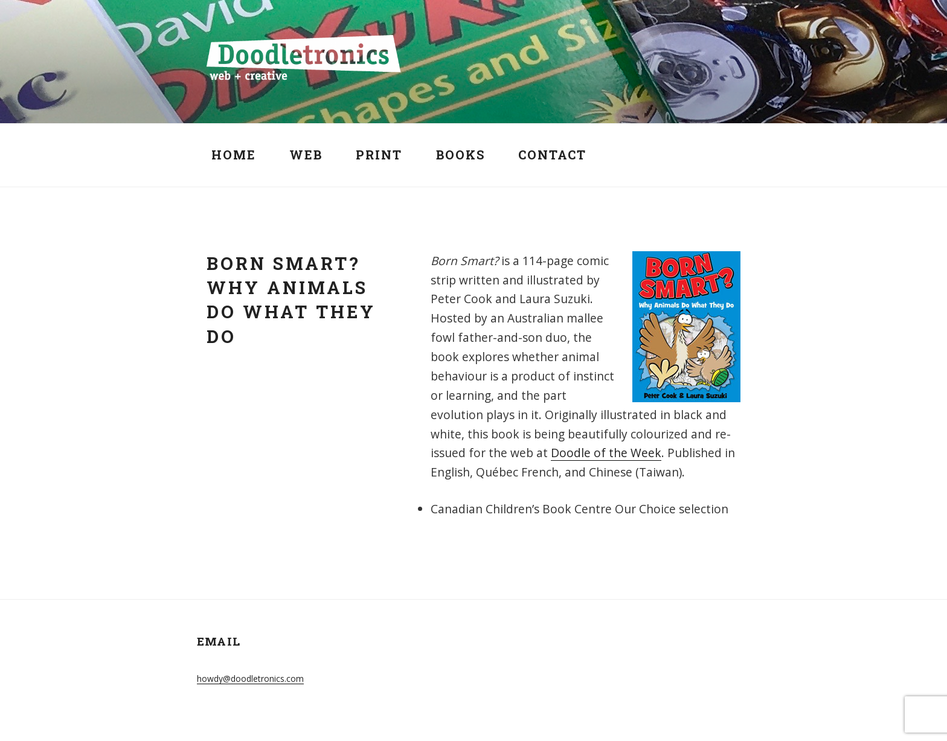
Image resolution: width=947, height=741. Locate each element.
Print (379, 154)
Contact (552, 154)
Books (460, 154)
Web (306, 154)
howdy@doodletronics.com (250, 678)
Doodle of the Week (606, 452)
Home (233, 154)
